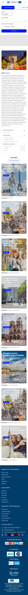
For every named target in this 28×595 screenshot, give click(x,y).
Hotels (2, 479)
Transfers (3, 483)
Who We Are (4, 493)
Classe (3, 11)
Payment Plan (4, 520)
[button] (0, 7)
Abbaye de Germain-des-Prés (10, 141)
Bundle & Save (4, 474)
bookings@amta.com (7, 530)
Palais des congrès (8, 139)
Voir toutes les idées (14, 160)
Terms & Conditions (5, 518)
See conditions (14, 575)
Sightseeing (4, 481)
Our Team (3, 497)
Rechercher (14, 30)
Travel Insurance (5, 513)
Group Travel (4, 509)
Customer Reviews (5, 511)
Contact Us (4, 490)
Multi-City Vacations (6, 477)
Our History (4, 495)
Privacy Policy (4, 516)
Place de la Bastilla (8, 137)
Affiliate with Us (5, 502)
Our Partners (4, 499)
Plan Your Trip (4, 472)
